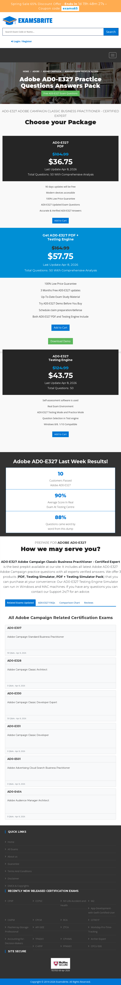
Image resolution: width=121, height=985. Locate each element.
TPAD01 (39, 938)
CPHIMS (67, 938)
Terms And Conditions (20, 871)
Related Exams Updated (20, 602)
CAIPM (11, 919)
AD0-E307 (14, 628)
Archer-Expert (98, 938)
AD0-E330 (14, 693)
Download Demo (60, 341)
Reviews (88, 602)
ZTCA (66, 927)
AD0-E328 (14, 660)
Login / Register (21, 41)
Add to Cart (60, 220)
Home (26, 71)
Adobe (35, 71)
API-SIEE (39, 927)
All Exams (13, 849)
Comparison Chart (69, 602)
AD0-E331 (14, 726)
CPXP (10, 901)
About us (12, 856)
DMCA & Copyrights (18, 885)
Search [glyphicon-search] (111, 32)
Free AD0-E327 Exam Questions (60, 93)
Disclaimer (13, 878)
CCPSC (39, 901)
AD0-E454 (14, 791)
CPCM (38, 919)
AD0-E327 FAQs (46, 602)
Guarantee (13, 863)
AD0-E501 (14, 759)
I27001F (95, 919)
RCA (65, 919)
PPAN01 (67, 946)
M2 (92, 901)
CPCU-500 (96, 946)
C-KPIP (39, 946)
